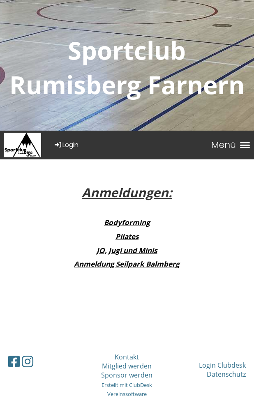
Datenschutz (226, 374)
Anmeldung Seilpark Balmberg (127, 264)
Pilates (127, 236)
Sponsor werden (126, 375)
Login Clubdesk (222, 365)
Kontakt (127, 356)
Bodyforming (127, 222)
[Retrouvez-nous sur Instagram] (27, 361)
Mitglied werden (127, 366)
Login (66, 145)
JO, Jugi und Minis (127, 250)
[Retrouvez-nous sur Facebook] (14, 361)
